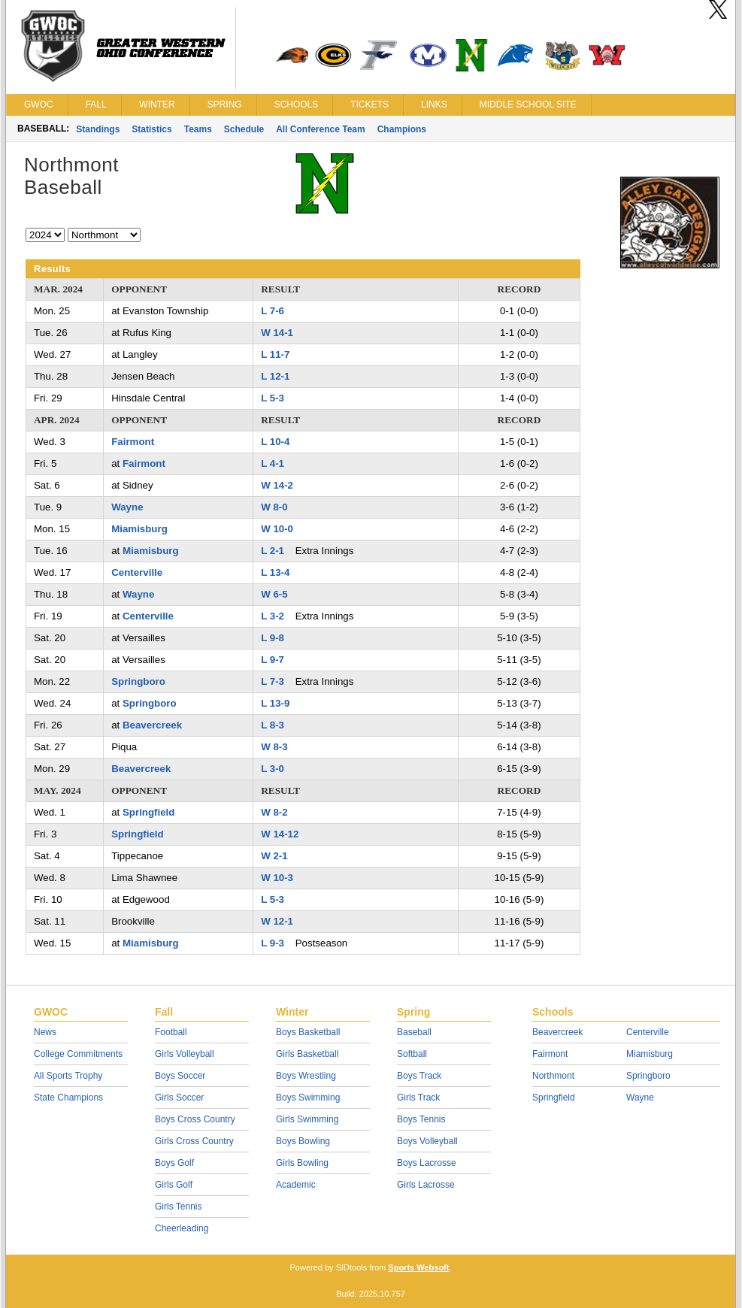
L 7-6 (272, 310)
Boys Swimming (308, 1097)
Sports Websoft (418, 1267)
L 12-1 (275, 376)
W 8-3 (274, 746)
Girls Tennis (178, 1206)
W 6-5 (274, 594)
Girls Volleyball (184, 1054)
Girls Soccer (179, 1097)
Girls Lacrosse (426, 1184)
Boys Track (419, 1075)
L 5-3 (272, 398)
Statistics (151, 129)
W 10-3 (277, 877)
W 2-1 (274, 855)
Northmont (553, 1075)
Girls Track (418, 1097)
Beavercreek (152, 725)
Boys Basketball (308, 1032)
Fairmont (132, 441)
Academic (296, 1184)
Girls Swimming (307, 1119)
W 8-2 (274, 812)
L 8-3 (272, 725)
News (45, 1032)
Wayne (127, 507)
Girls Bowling (302, 1163)
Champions (401, 129)
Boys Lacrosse (426, 1163)
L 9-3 (272, 943)
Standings (98, 129)
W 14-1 (277, 332)
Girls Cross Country (194, 1141)
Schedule (244, 129)
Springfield (148, 812)
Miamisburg (139, 528)
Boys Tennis (421, 1119)
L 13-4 (275, 572)
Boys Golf (174, 1163)
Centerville (136, 572)
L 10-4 (275, 441)
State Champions (68, 1097)
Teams (198, 129)
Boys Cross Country (195, 1119)
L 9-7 (272, 659)
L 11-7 (275, 354)
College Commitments (78, 1054)
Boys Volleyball (427, 1141)
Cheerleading (181, 1228)
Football (171, 1032)
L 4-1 (272, 463)
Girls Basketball (307, 1054)
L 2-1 (272, 550)
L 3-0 (272, 768)
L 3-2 (272, 616)
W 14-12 (279, 834)
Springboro (138, 681)
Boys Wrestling (306, 1075)
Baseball (414, 1032)
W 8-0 (274, 507)
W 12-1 (277, 921)
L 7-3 (272, 681)
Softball (412, 1054)
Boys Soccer (180, 1075)
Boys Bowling (303, 1141)
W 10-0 (277, 528)
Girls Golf (173, 1184)
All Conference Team (320, 129)
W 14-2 (277, 485)
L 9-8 (272, 637)
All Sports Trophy (68, 1075)
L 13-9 (275, 703)
